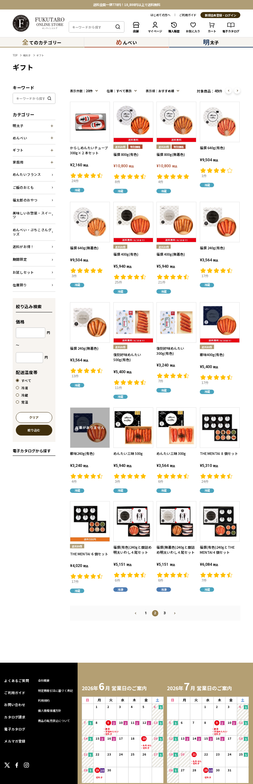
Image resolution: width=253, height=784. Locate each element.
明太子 (27, 55)
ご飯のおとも (23, 187)
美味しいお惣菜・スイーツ (32, 215)
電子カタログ (14, 729)
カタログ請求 (14, 717)
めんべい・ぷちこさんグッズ (32, 231)
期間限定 (20, 259)
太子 (211, 42)
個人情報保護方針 (49, 710)
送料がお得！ (23, 246)
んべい (126, 42)
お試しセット (23, 272)
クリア (34, 417)
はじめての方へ (160, 15)
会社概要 (44, 680)
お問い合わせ (14, 704)
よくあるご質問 (16, 680)
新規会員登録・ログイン (220, 15)
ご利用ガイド (187, 15)
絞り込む (34, 430)
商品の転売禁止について (54, 720)
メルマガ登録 (14, 741)
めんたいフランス (27, 174)
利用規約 (44, 700)
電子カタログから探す (32, 450)
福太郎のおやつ (25, 200)
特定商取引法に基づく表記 (55, 690)
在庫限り (20, 285)
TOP (15, 55)
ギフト (40, 55)
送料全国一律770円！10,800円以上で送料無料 (126, 4)
